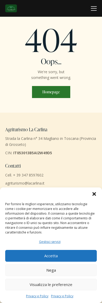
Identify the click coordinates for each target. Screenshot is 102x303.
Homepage (51, 92)
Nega (51, 270)
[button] (94, 194)
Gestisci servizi (50, 241)
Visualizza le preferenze (51, 284)
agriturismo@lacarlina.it (24, 183)
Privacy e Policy (37, 296)
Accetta (51, 255)
